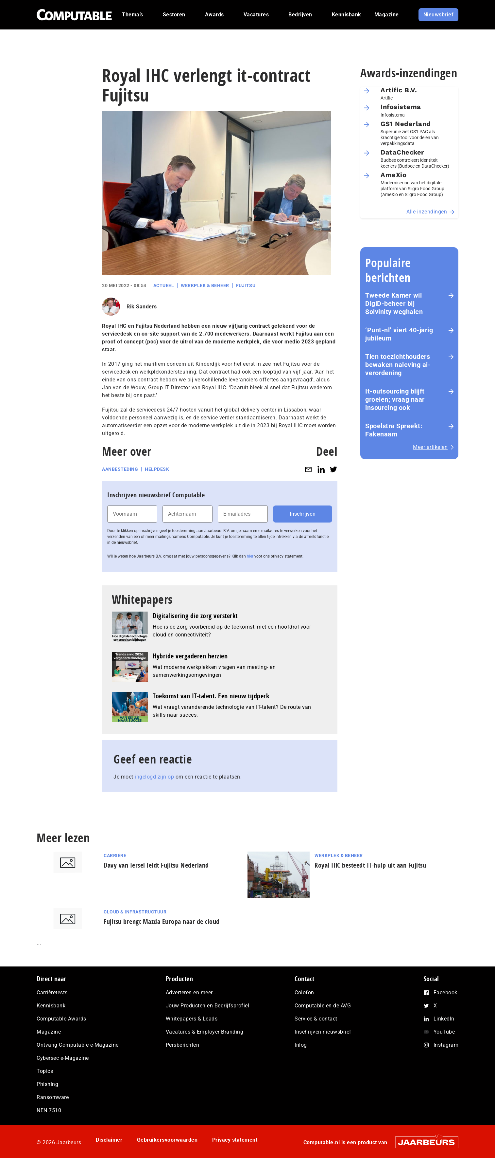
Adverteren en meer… (191, 992)
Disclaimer (109, 1140)
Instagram (446, 1045)
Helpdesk (157, 469)
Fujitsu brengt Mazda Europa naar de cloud (162, 921)
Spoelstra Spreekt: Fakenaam (393, 430)
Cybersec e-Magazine (63, 1058)
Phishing (47, 1084)
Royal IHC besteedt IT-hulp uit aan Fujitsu (370, 865)
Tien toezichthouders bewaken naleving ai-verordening (398, 365)
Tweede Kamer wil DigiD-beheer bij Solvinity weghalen (394, 303)
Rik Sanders (142, 306)
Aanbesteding (120, 469)
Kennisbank (51, 1005)
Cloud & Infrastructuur (135, 911)
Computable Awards (61, 1019)
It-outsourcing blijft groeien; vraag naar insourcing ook (395, 399)
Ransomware (53, 1097)
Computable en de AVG (323, 1005)
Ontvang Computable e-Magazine (78, 1045)
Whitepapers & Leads (192, 1019)
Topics (45, 1071)
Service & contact (316, 1019)
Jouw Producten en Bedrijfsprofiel (207, 1005)
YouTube (444, 1032)
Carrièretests (52, 992)
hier (250, 556)
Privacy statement (235, 1140)
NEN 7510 (49, 1110)
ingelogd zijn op (154, 777)
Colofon (304, 992)
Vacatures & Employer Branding (205, 1032)
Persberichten (182, 1045)
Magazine (49, 1032)
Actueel (163, 285)
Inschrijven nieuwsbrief (323, 1032)
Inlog (301, 1045)
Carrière (115, 855)
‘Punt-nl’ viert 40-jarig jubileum (399, 334)
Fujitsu (246, 285)
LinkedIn (444, 1019)
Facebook (445, 992)
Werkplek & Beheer (205, 285)
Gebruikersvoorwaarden (167, 1140)
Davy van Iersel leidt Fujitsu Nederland (156, 865)
